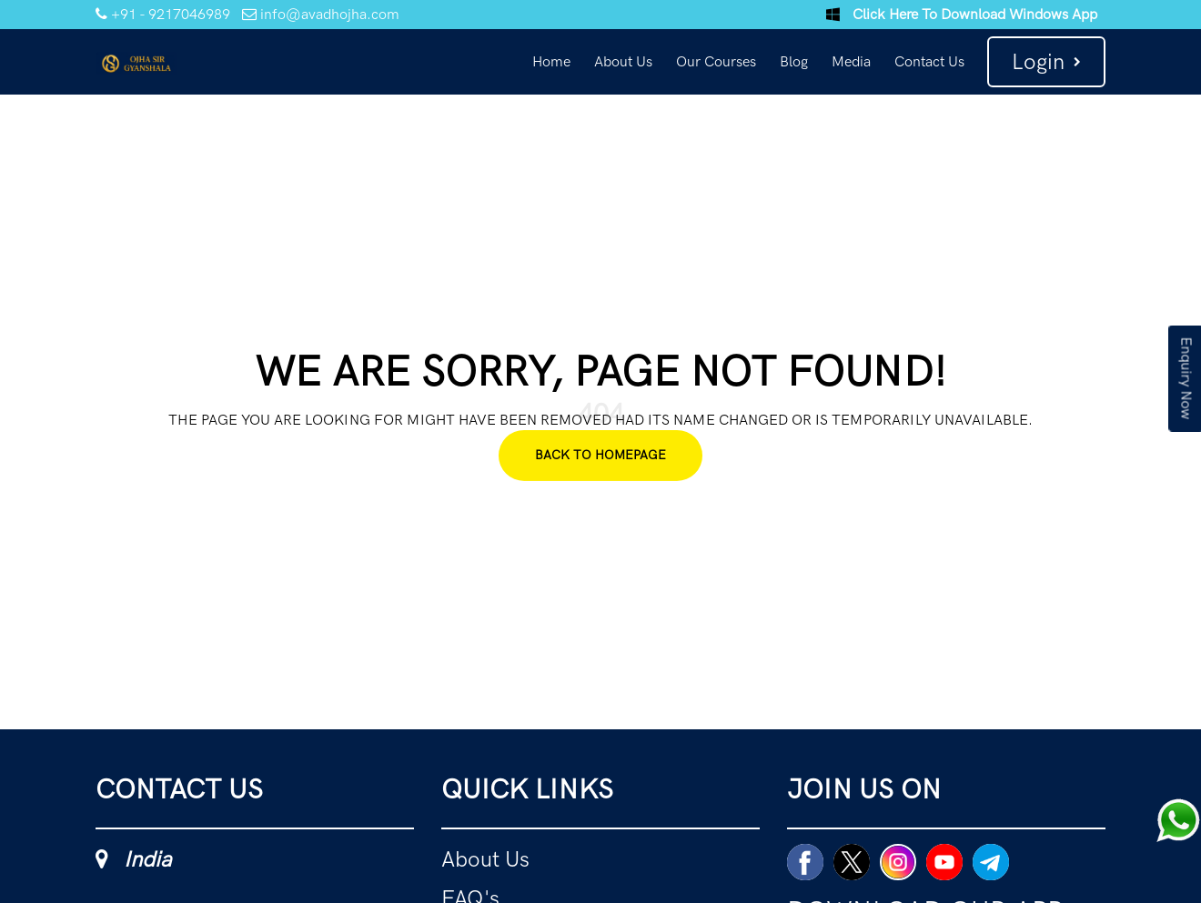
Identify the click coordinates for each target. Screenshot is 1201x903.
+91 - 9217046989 (163, 14)
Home (551, 61)
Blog (794, 61)
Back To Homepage (600, 455)
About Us (623, 61)
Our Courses (716, 61)
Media (851, 61)
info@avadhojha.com (320, 14)
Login (1046, 61)
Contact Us (929, 61)
